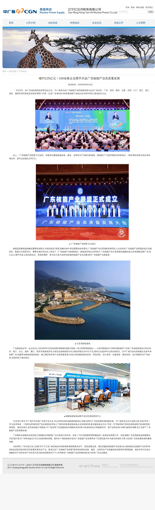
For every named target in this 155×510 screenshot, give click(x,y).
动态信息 (52, 23)
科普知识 (74, 23)
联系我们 (149, 7)
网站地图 (140, 7)
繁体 (133, 7)
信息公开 (118, 23)
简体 (128, 7)
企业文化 (96, 23)
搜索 (151, 12)
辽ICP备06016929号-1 (16, 465)
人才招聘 (140, 23)
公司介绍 (30, 23)
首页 (11, 23)
